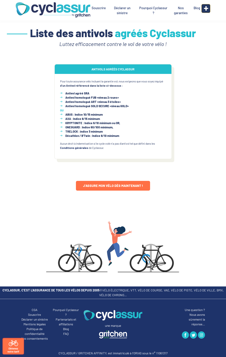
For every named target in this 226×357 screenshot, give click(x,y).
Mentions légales (34, 324)
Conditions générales (74, 147)
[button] (205, 8)
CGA (34, 310)
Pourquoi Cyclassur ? (153, 10)
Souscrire (99, 8)
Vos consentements (34, 338)
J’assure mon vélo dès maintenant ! (113, 186)
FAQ (66, 334)
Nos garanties (181, 10)
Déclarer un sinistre (122, 10)
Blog (197, 8)
